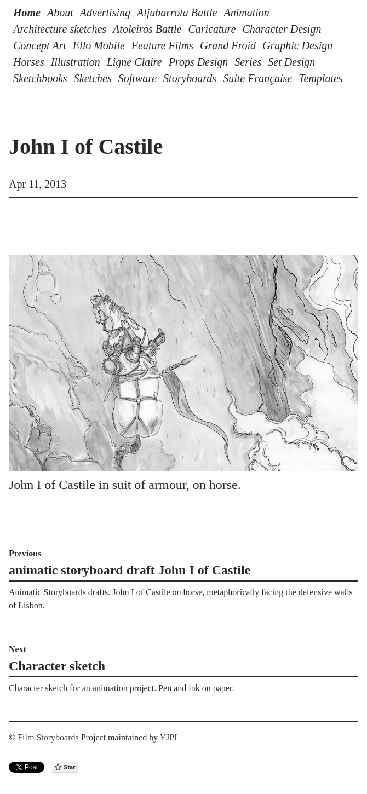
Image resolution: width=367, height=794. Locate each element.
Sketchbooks (40, 78)
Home (27, 13)
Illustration (75, 62)
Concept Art (39, 45)
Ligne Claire (134, 62)
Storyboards (189, 78)
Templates (320, 78)
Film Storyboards (48, 737)
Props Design (198, 62)
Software (137, 78)
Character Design (282, 29)
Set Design (291, 62)
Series (247, 62)
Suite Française (257, 78)
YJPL (170, 737)
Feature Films (162, 45)
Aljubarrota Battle (177, 13)
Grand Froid (228, 45)
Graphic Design (297, 45)
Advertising (105, 13)
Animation (246, 13)
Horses (28, 62)
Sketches (93, 78)
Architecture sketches (59, 29)
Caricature (212, 29)
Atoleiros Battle (147, 29)
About (60, 13)
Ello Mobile (99, 45)
